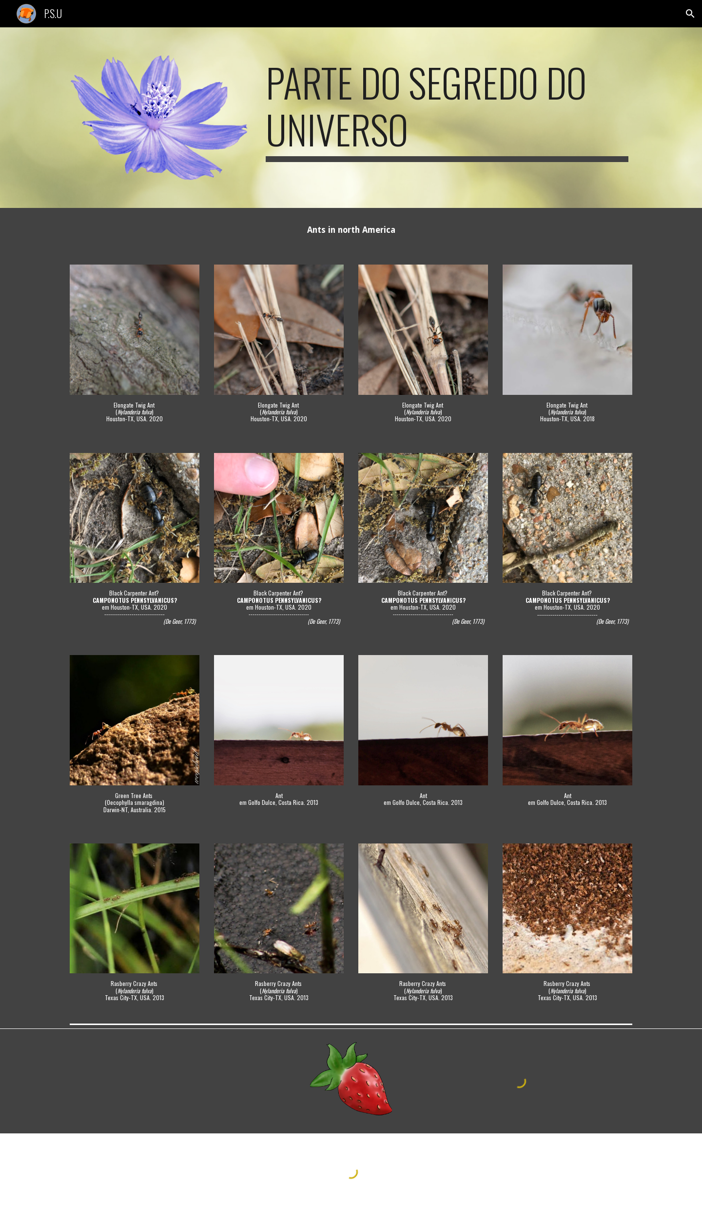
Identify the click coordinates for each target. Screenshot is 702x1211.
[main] (447, 110)
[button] (690, 13)
